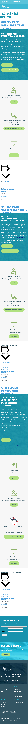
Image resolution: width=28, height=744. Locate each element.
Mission (3, 702)
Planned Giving (19, 702)
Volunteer (17, 691)
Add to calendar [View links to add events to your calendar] (4, 172)
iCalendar (4, 183)
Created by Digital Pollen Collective (9, 720)
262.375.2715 (15, 680)
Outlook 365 (5, 186)
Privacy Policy (20, 718)
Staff (3, 707)
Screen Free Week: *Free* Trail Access (14, 210)
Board (3, 704)
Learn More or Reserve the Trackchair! (14, 128)
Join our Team (18, 694)
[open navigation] (24, 6)
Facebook (2, 680)
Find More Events (7, 65)
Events (3, 691)
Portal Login (18, 696)
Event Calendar (14, 155)
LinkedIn (7, 680)
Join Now (14, 101)
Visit (2, 687)
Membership (18, 689)
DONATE (16, 700)
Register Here (6, 440)
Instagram (4, 680)
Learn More (5, 654)
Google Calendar (6, 181)
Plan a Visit (5, 689)
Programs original (7, 694)
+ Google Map (4, 196)
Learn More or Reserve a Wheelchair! (14, 536)
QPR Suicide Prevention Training (9, 391)
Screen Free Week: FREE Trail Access (12, 25)
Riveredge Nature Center (7, 190)
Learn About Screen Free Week (10, 70)
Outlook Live (5, 188)
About (3, 700)
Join (15, 687)
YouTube (10, 680)
